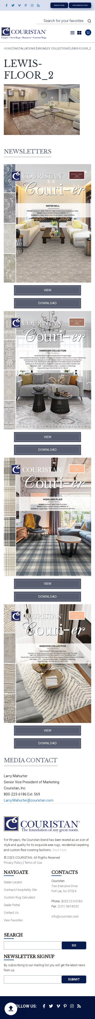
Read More (59, 850)
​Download (47, 303)
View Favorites (13, 920)
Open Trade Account (80, 5)
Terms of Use (33, 863)
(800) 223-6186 (71, 901)
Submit (74, 979)
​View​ (47, 290)
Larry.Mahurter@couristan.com (28, 800)
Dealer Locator (13, 882)
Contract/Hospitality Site (20, 890)
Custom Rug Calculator (19, 897)
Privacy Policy (13, 863)
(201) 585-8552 (68, 906)
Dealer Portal (59, 5)
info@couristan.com (65, 916)
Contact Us (11, 912)
